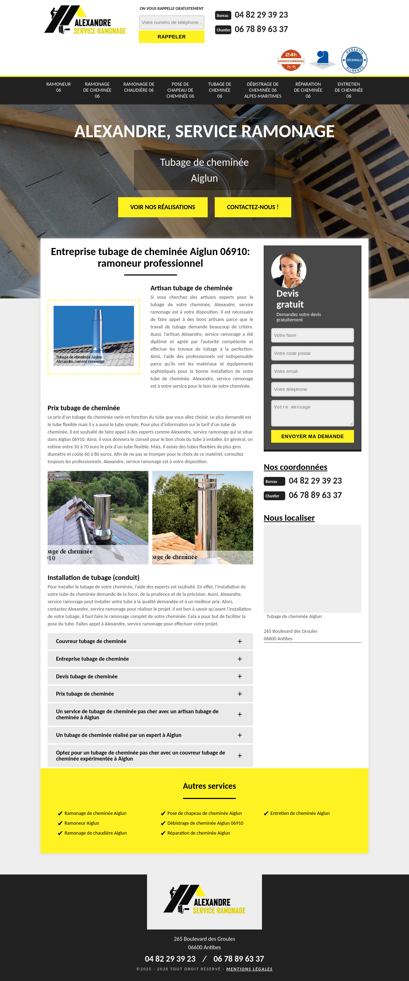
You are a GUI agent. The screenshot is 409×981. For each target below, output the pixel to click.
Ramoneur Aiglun (82, 823)
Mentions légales (249, 969)
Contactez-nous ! (253, 207)
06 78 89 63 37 (262, 28)
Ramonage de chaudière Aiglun (96, 833)
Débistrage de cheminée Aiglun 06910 (205, 823)
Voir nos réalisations (162, 207)
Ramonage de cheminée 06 (97, 90)
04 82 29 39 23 (262, 14)
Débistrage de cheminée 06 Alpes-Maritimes (262, 90)
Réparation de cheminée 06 (308, 90)
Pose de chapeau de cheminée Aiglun (204, 813)
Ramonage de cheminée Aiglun (96, 813)
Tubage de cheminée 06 (219, 90)
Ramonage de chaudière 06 (138, 87)
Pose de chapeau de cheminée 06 (180, 90)
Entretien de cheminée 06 (349, 90)
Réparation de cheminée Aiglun (198, 833)
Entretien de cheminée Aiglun (300, 813)
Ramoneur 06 (59, 87)
